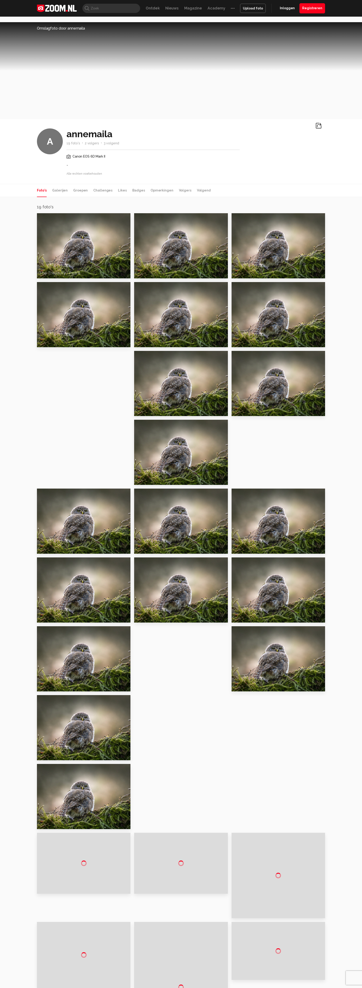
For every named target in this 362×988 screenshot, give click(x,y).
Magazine (193, 8)
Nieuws (172, 8)
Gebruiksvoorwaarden (288, 923)
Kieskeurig (60, 962)
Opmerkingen (162, 190)
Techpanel (233, 962)
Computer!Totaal (116, 962)
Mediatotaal (161, 962)
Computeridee (80, 962)
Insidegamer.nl (270, 962)
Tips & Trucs (140, 962)
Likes (122, 190)
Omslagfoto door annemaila (61, 28)
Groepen (80, 190)
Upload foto (253, 8)
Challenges (102, 190)
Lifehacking (214, 962)
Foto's (42, 190)
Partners (277, 931)
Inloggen (287, 8)
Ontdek (153, 8)
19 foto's (73, 143)
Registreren (312, 8)
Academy (216, 8)
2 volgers (92, 143)
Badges (138, 190)
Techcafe (179, 962)
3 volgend (111, 143)
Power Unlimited (295, 962)
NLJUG (215, 967)
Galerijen (60, 190)
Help (274, 939)
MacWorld (196, 962)
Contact (277, 947)
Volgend (204, 190)
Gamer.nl (250, 962)
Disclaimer (279, 915)
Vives (179, 967)
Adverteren (280, 906)
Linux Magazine (196, 967)
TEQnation (231, 967)
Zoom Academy (135, 967)
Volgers (185, 190)
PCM (97, 962)
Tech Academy (161, 967)
